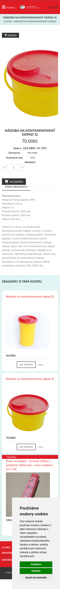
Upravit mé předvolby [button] (36, 577)
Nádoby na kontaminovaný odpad (35, 21)
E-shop (8, 21)
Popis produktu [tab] (16, 186)
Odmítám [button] (36, 571)
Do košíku (13, 181)
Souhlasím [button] (36, 564)
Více (40, 364)
